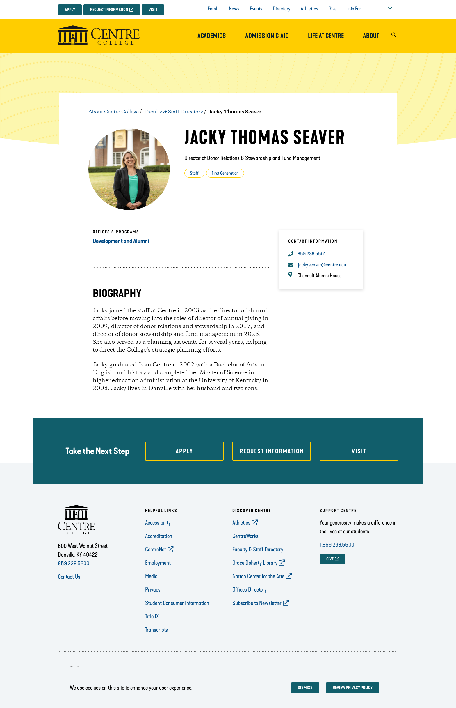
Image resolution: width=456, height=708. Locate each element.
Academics (211, 36)
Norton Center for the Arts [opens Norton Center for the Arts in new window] (258, 576)
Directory (281, 9)
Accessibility (158, 522)
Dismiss (305, 687)
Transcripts (156, 629)
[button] (393, 36)
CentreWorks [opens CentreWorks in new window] (245, 535)
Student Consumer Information (177, 602)
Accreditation (158, 535)
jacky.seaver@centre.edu (322, 265)
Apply (70, 9)
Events (256, 9)
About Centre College (113, 111)
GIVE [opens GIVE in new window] (330, 559)
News (234, 9)
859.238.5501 (311, 253)
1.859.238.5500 (337, 544)
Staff (194, 173)
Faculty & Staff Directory (173, 111)
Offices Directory (249, 589)
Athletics (309, 9)
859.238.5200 (73, 563)
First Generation (225, 173)
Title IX (152, 616)
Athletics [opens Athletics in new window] (241, 522)
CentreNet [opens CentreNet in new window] (155, 549)
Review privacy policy (353, 687)
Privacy (153, 589)
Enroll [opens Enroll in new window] (213, 9)
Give (333, 9)
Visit (153, 9)
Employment (158, 562)
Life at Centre (326, 36)
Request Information (109, 9)
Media (151, 576)
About (371, 36)
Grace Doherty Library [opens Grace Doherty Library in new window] (254, 562)
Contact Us (69, 576)
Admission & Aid (267, 36)
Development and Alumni (121, 240)
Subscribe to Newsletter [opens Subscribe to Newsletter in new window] (257, 602)
